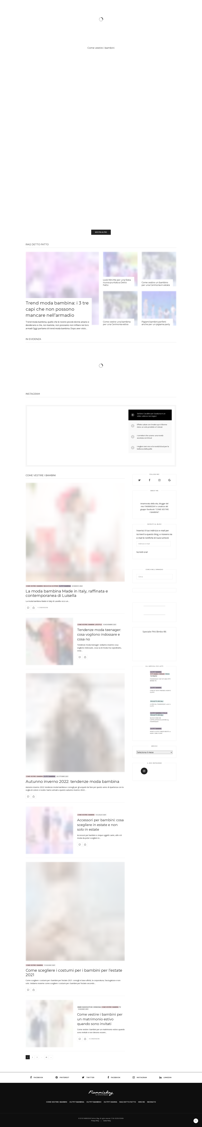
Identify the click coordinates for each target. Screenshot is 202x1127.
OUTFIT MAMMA (155, 672)
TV (145, 20)
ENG (174, 8)
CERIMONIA (97, 1007)
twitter (88, 1077)
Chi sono (133, 20)
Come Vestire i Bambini (34, 586)
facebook (36, 1077)
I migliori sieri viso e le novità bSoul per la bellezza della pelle (150, 447)
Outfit (69, 20)
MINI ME (141, 1102)
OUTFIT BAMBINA (65, 586)
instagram (140, 1077)
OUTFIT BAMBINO (93, 1102)
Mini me (97, 20)
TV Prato (153, 676)
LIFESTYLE (98, 624)
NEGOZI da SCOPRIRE (51, 586)
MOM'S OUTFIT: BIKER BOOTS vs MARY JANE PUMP (160, 732)
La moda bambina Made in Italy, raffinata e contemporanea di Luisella (67, 593)
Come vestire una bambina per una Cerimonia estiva (117, 323)
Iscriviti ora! (142, 552)
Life (121, 20)
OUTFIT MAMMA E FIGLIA (158, 713)
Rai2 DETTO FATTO (37, 244)
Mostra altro (101, 232)
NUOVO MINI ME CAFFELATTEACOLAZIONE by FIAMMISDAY (159, 719)
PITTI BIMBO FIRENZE (157, 674)
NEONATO (151, 1102)
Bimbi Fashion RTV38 (85, 1007)
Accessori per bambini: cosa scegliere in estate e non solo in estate (100, 825)
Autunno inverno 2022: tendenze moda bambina (72, 781)
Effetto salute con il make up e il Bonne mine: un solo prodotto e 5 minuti (149, 425)
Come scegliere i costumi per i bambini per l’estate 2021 (74, 972)
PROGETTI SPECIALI (156, 701)
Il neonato (110, 20)
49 (46, 1057)
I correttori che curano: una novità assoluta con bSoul (147, 436)
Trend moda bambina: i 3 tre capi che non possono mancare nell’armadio (57, 309)
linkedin (165, 1077)
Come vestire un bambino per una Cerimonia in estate (156, 283)
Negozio (156, 20)
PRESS (167, 674)
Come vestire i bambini (51, 20)
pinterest (62, 1077)
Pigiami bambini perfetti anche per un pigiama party (156, 323)
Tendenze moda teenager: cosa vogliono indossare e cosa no (99, 634)
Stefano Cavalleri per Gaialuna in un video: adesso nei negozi (148, 414)
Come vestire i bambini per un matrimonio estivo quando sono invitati (100, 1019)
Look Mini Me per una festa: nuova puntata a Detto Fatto (117, 282)
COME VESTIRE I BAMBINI (56, 1102)
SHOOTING (83, 20)
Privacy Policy (95, 1121)
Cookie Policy (107, 1121)
